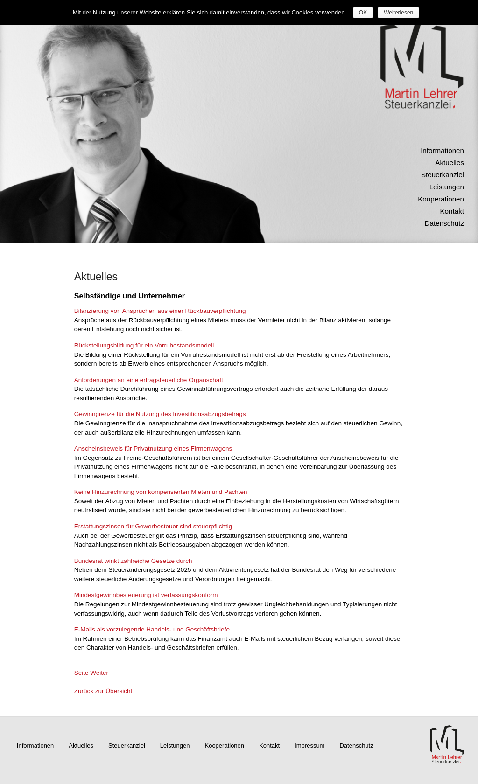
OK (363, 12)
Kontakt (452, 211)
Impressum (309, 745)
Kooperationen (441, 199)
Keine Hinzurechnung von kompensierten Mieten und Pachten (160, 491)
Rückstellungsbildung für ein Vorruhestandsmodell (144, 345)
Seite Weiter (91, 672)
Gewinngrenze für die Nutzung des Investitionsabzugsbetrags (160, 413)
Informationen (442, 150)
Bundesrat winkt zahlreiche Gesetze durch (133, 560)
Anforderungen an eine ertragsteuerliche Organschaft (148, 379)
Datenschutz (444, 223)
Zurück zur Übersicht (103, 690)
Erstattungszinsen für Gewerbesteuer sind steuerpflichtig (153, 526)
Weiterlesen (398, 12)
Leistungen (446, 187)
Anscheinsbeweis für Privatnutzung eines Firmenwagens (153, 448)
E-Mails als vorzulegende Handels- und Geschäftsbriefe (152, 629)
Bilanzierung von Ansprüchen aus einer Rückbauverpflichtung (160, 310)
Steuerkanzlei (442, 175)
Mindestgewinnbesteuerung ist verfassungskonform (146, 594)
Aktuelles (449, 163)
